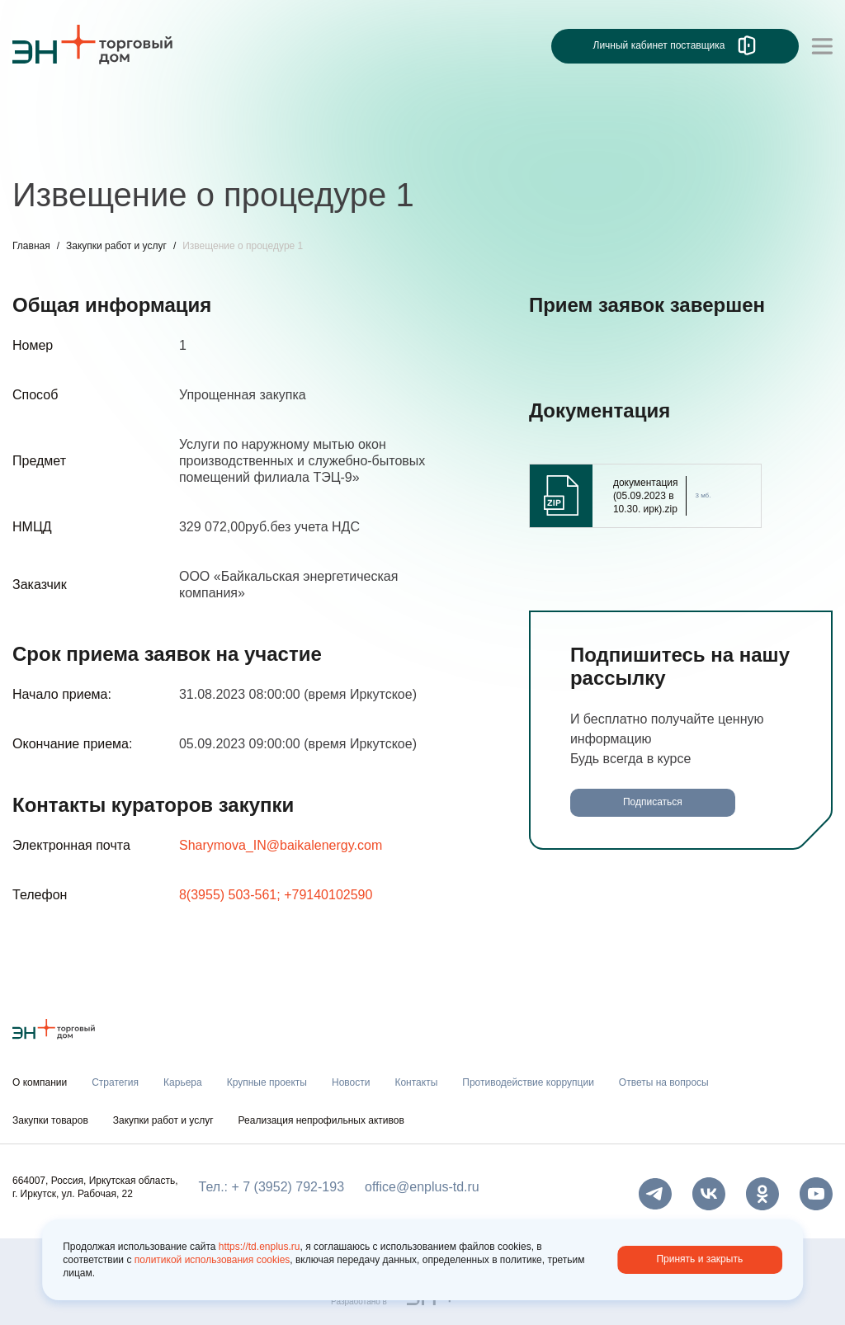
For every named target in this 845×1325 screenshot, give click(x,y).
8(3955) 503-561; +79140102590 (275, 895)
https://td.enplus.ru (259, 1246)
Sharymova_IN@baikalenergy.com (280, 845)
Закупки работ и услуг (116, 246)
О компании (39, 1082)
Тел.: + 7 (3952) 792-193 (271, 1187)
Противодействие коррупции (528, 1082)
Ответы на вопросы (664, 1082)
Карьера (182, 1082)
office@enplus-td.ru (422, 1187)
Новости (351, 1082)
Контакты (415, 1082)
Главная (31, 246)
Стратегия (115, 1082)
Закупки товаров (50, 1120)
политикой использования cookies (212, 1260)
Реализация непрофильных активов (321, 1120)
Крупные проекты (267, 1082)
